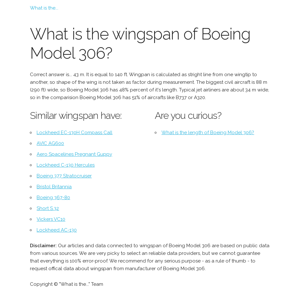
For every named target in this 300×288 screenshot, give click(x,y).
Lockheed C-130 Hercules (66, 165)
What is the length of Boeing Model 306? (207, 132)
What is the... (44, 8)
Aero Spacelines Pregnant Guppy (74, 154)
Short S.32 (48, 208)
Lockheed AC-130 (57, 230)
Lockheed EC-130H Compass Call (74, 132)
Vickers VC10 (51, 219)
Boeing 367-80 (53, 197)
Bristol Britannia (54, 187)
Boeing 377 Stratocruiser (64, 176)
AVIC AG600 (50, 143)
